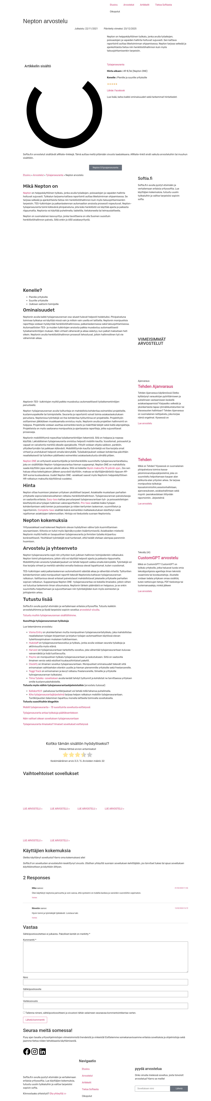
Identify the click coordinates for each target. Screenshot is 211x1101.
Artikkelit (144, 4)
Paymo (33, 657)
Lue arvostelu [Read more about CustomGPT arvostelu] (145, 591)
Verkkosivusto (30, 1001)
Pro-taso (85, 503)
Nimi (25, 977)
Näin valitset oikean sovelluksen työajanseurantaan (51, 718)
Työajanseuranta (115, 64)
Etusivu (114, 4)
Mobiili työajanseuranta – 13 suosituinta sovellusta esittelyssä (56, 707)
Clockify (33, 664)
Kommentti (29, 940)
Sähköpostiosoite (32, 989)
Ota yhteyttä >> (58, 1093)
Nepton (27, 193)
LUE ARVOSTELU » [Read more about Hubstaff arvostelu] (87, 808)
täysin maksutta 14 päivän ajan (103, 468)
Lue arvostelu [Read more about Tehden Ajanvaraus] (145, 423)
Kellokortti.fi (35, 691)
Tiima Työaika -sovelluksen (43, 678)
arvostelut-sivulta (89, 609)
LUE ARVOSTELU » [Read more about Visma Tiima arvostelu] (59, 808)
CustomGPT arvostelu (158, 557)
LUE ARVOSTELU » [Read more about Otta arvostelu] (32, 808)
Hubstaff (33, 642)
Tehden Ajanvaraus (155, 386)
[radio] (65, 755)
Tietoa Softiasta (163, 4)
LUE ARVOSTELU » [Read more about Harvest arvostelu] (114, 808)
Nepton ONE (30, 461)
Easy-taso (52, 499)
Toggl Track (35, 671)
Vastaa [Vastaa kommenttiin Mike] (34, 898)
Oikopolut (115, 11)
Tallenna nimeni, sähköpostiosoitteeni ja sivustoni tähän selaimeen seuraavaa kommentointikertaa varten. (80, 1013)
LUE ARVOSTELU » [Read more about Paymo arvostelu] (32, 840)
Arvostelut (128, 4)
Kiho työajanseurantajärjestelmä (46, 694)
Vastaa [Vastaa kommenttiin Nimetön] (34, 918)
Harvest (33, 650)
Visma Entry (35, 632)
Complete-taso (46, 510)
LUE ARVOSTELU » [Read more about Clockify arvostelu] (59, 840)
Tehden (145, 459)
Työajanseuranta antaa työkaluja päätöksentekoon (50, 712)
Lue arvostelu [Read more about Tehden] (145, 503)
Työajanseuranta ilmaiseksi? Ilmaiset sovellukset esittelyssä (55, 724)
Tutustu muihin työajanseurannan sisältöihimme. (49, 615)
